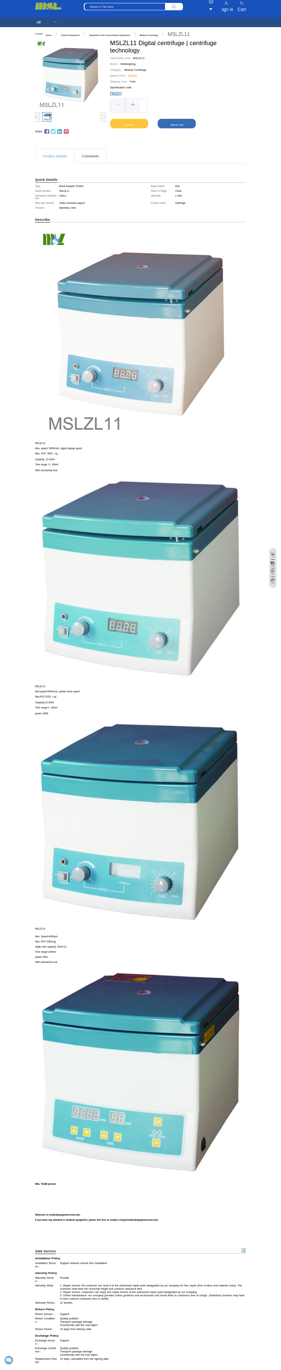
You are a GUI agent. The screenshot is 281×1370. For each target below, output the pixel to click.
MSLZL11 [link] (179, 34)
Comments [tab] (90, 156)
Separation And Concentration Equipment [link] (109, 35)
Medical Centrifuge (135, 70)
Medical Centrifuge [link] (149, 35)
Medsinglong (127, 64)
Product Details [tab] (55, 156)
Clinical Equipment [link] (70, 35)
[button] (117, 105)
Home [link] (49, 35)
